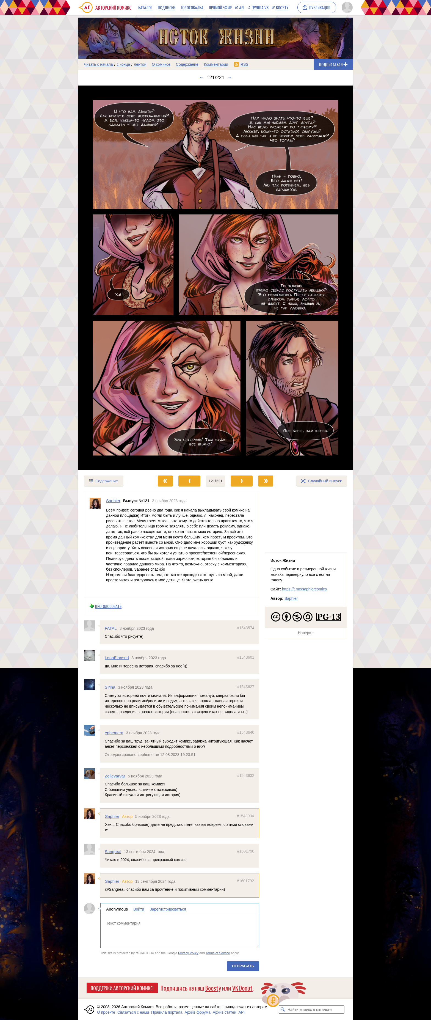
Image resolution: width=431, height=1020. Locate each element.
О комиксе (161, 64)
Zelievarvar (115, 776)
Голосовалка (192, 7)
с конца (123, 64)
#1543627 (245, 686)
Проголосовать (108, 606)
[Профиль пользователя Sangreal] (92, 849)
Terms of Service (218, 953)
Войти (138, 909)
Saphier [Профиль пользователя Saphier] (113, 500)
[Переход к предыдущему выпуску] (112, 278)
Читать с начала (98, 64)
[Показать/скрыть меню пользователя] (346, 7)
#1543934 (245, 816)
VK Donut (242, 987)
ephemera (114, 732)
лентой (140, 64)
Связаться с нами (133, 1012)
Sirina (110, 687)
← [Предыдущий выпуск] (201, 77)
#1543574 (245, 628)
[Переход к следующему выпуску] (215, 278)
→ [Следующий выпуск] (229, 77)
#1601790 (245, 851)
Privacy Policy (188, 953)
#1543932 (245, 775)
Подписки (166, 7)
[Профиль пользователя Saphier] (95, 545)
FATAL (111, 628)
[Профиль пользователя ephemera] (92, 730)
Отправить (243, 966)
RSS (244, 64)
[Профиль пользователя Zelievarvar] (92, 773)
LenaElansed (117, 657)
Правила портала (167, 1012)
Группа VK (260, 7)
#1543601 (245, 657)
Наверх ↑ (306, 633)
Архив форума (198, 1012)
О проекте (106, 1012)
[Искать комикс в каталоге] (283, 1009)
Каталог (145, 7)
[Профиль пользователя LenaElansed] (92, 655)
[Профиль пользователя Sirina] (92, 684)
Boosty (282, 7)
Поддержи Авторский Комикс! (122, 987)
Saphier (112, 816)
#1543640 (245, 732)
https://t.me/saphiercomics (304, 589)
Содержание (187, 64)
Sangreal (113, 851)
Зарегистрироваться (168, 909)
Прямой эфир (220, 7)
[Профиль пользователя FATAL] (92, 625)
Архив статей (224, 1012)
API (241, 7)
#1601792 (245, 881)
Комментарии (216, 64)
